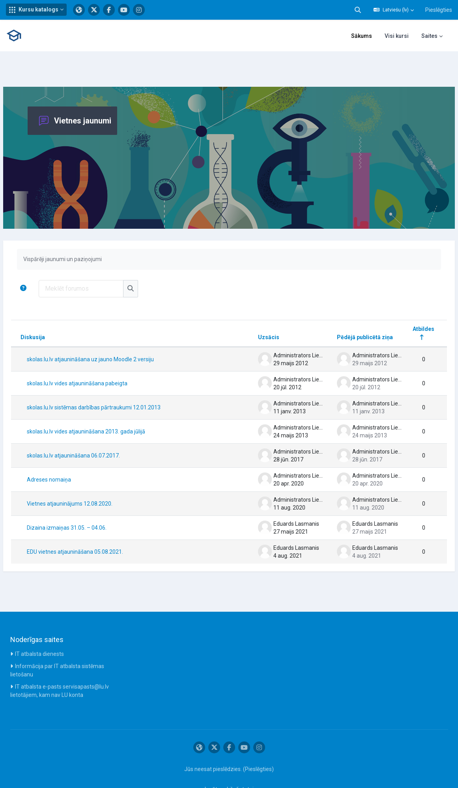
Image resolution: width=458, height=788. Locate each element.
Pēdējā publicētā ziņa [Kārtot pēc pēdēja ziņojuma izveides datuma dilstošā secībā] (346, 313)
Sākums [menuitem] (361, 36)
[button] (36, 10)
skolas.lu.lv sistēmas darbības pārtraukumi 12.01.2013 (112, 384)
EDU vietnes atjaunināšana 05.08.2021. (94, 528)
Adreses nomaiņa (68, 456)
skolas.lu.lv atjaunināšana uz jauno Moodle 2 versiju (109, 335)
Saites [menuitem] (429, 36)
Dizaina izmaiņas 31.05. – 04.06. (85, 504)
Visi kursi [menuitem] (397, 36)
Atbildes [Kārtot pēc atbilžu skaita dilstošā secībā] (404, 305)
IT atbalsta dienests (39, 630)
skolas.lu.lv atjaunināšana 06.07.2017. (92, 432)
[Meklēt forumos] (100, 265)
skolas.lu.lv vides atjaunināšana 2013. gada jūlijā (105, 408)
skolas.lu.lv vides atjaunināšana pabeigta (96, 360)
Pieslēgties (438, 10)
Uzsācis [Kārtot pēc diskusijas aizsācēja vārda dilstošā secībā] (249, 313)
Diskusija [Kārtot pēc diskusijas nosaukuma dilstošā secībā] (51, 313)
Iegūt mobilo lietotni (229, 765)
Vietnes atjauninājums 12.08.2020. (88, 480)
